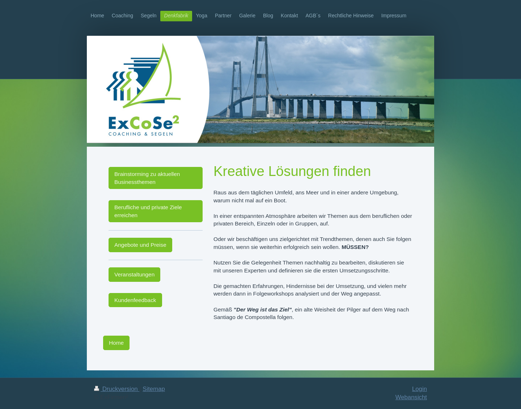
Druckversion (116, 389)
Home (116, 343)
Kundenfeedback (135, 300)
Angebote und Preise (140, 245)
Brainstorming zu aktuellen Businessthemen (147, 178)
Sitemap (154, 389)
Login (419, 389)
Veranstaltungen (134, 274)
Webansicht (411, 397)
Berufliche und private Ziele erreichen (148, 211)
